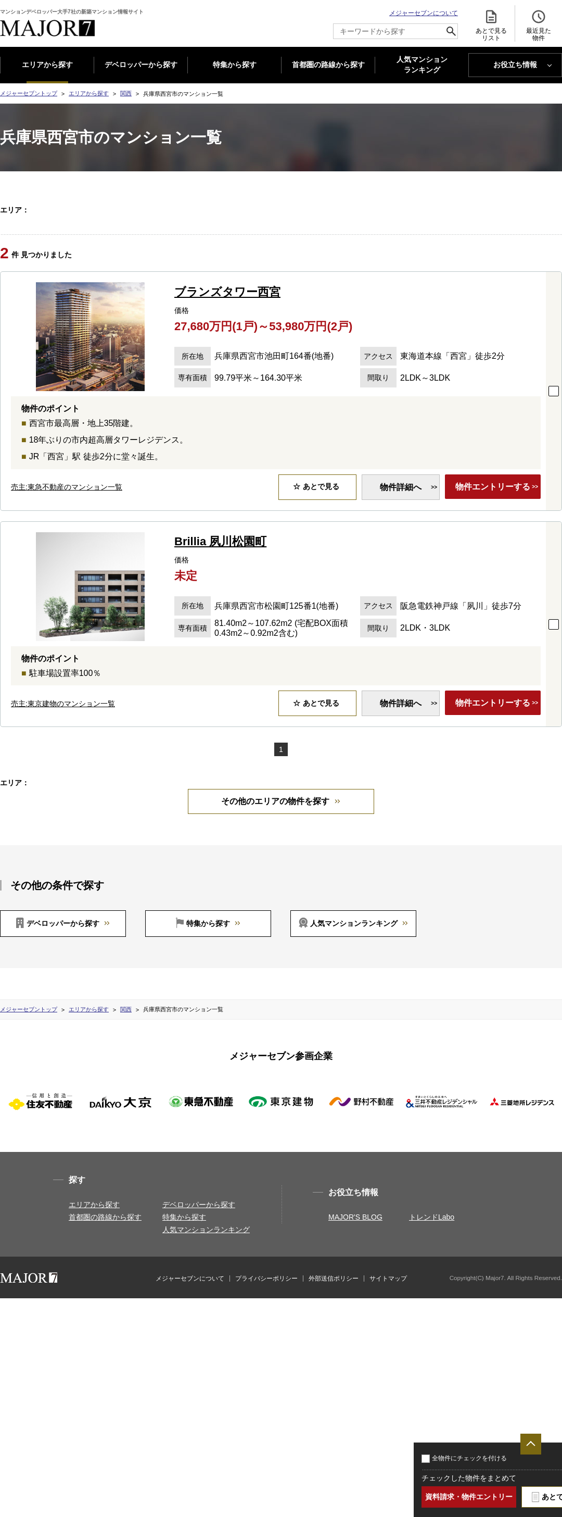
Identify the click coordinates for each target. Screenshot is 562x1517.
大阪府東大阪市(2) (514, 235)
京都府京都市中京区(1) (371, 209)
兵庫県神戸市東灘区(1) (147, 248)
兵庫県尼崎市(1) (368, 248)
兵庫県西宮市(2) (434, 248)
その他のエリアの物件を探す (275, 878)
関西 (126, 93)
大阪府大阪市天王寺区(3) (227, 222)
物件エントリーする (489, 525)
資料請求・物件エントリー (469, 1497)
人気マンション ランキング (422, 65)
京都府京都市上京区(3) (218, 209)
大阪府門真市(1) (453, 235)
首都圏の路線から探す (328, 64)
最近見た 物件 (538, 25)
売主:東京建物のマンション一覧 (63, 742)
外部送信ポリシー (334, 1355)
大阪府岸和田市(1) (218, 235)
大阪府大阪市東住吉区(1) (381, 222)
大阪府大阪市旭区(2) (304, 222)
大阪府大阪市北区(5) (458, 222)
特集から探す (235, 64)
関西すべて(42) (61, 209)
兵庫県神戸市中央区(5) (301, 248)
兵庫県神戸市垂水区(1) (224, 248)
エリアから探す (47, 64)
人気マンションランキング (354, 1000)
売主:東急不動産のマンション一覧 (66, 525)
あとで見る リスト (491, 25)
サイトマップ (388, 1355)
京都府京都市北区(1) (144, 209)
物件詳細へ (394, 525)
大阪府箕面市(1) (395, 235)
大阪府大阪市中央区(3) (147, 235)
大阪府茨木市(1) (337, 235)
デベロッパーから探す (141, 64)
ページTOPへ (530, 1444)
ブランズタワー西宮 (227, 330)
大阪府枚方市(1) (278, 235)
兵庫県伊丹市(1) (499, 248)
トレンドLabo (431, 1294)
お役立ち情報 (515, 64)
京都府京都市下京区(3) (448, 209)
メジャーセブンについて (423, 13)
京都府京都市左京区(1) (294, 209)
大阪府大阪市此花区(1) (147, 222)
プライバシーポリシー (266, 1355)
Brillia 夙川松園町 (220, 579)
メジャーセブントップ (28, 93)
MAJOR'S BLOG (355, 1294)
